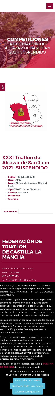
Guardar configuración (27, 391)
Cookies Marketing (17, 374)
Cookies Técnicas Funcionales (27, 371)
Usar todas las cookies (27, 380)
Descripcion (10, 211)
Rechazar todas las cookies (27, 386)
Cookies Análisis (39, 374)
